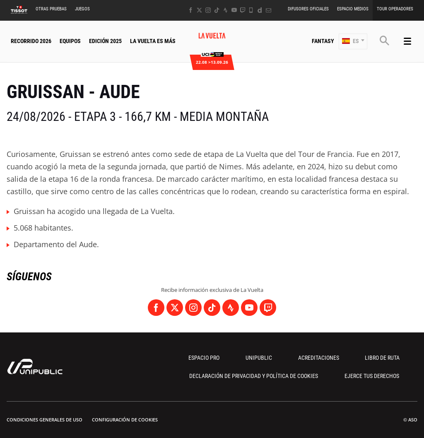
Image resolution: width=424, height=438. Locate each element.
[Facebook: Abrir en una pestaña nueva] (190, 10)
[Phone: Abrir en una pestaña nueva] (251, 10)
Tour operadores (395, 9)
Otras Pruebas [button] (51, 9)
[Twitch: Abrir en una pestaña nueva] (242, 10)
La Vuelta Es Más (153, 41)
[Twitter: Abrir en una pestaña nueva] (199, 10)
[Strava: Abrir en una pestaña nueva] (225, 10)
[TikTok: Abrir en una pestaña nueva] (216, 10)
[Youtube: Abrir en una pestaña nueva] (234, 10)
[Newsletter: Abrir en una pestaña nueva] (268, 10)
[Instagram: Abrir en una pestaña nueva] (208, 10)
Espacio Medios (353, 9)
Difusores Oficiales (308, 9)
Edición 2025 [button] (105, 41)
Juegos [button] (82, 9)
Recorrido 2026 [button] (31, 41)
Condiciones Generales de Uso (44, 419)
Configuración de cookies (125, 419)
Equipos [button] (70, 41)
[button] (353, 41)
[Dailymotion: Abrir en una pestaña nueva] (259, 10)
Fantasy (323, 41)
